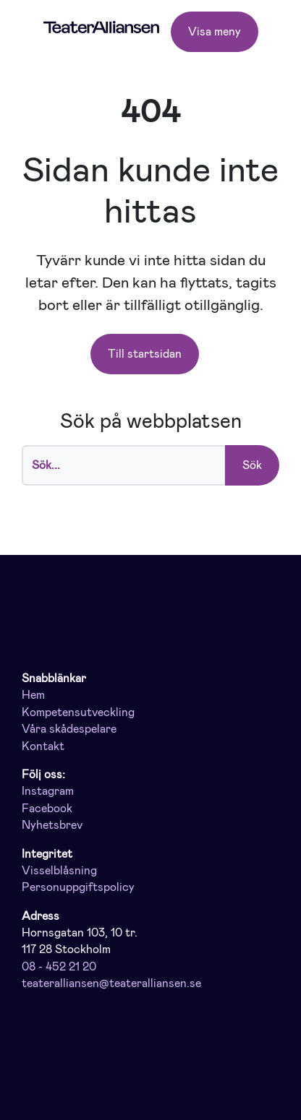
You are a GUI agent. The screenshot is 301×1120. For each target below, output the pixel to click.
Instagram (48, 791)
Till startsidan (145, 353)
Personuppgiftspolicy (78, 887)
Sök (252, 465)
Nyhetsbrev (52, 825)
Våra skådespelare (69, 729)
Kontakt (43, 746)
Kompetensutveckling (78, 712)
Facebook (47, 808)
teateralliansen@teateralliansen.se (111, 983)
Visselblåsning (59, 870)
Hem (33, 695)
